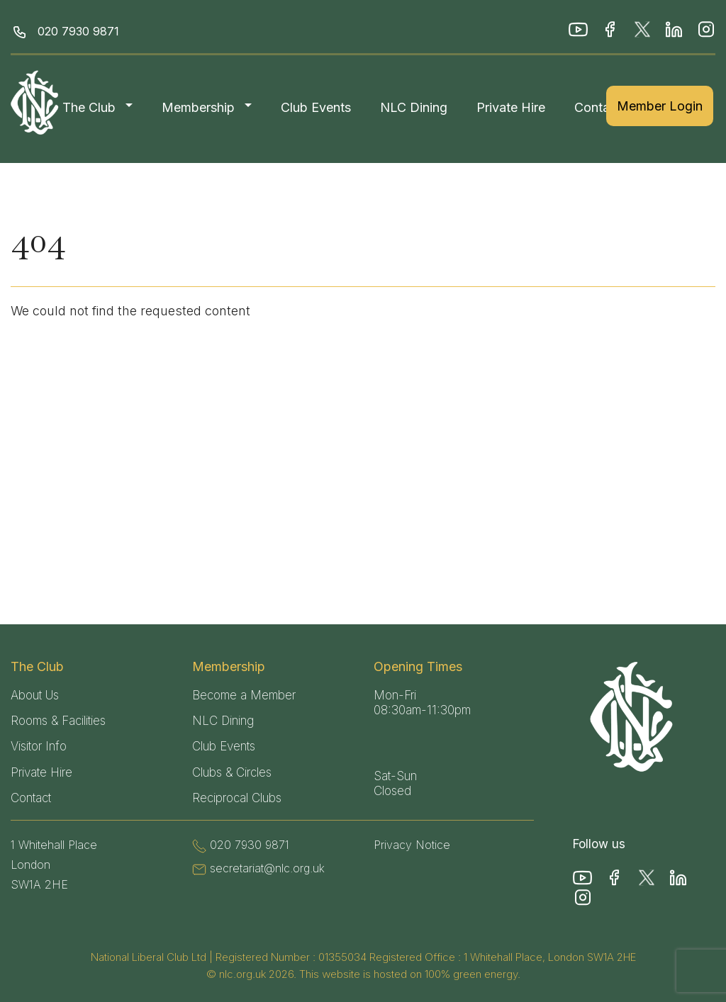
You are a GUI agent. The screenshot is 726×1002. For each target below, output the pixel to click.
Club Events (316, 107)
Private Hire (510, 107)
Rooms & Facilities (58, 721)
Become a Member (244, 695)
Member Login (660, 105)
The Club (89, 107)
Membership (198, 107)
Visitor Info (39, 746)
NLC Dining (413, 107)
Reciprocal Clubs (236, 798)
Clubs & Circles (232, 772)
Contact (597, 107)
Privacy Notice (412, 845)
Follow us (599, 844)
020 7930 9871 (78, 31)
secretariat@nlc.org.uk (267, 868)
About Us (35, 695)
